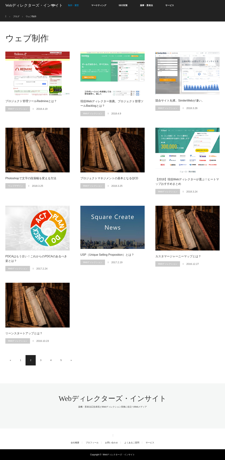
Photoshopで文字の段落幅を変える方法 (30, 178)
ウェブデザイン (15, 186)
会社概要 (75, 443)
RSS (112, 434)
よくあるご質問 (131, 443)
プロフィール (92, 443)
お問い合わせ (111, 443)
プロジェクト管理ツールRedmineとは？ (31, 101)
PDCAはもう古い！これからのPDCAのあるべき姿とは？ (36, 258)
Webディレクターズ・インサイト (34, 5)
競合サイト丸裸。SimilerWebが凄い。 (179, 100)
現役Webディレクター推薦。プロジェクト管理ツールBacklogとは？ (111, 103)
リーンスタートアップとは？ (23, 333)
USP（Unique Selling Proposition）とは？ (107, 254)
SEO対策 (123, 5)
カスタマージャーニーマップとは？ (178, 256)
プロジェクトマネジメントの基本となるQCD (109, 178)
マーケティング (98, 5)
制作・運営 (73, 5)
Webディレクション (17, 109)
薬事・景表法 (146, 5)
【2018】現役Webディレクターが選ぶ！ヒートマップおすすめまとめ (187, 182)
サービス (169, 5)
